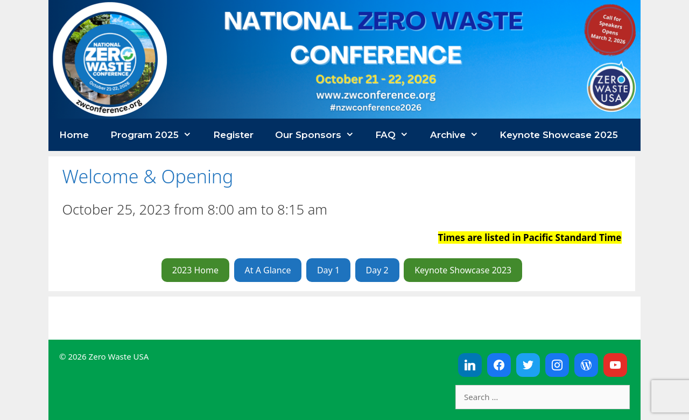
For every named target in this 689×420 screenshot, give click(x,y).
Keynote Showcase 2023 (462, 270)
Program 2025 (156, 135)
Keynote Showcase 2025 (559, 134)
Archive (459, 135)
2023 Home (195, 270)
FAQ (397, 135)
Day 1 (328, 270)
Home (74, 134)
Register (233, 134)
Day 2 (377, 270)
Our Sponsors (320, 135)
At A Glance (268, 270)
